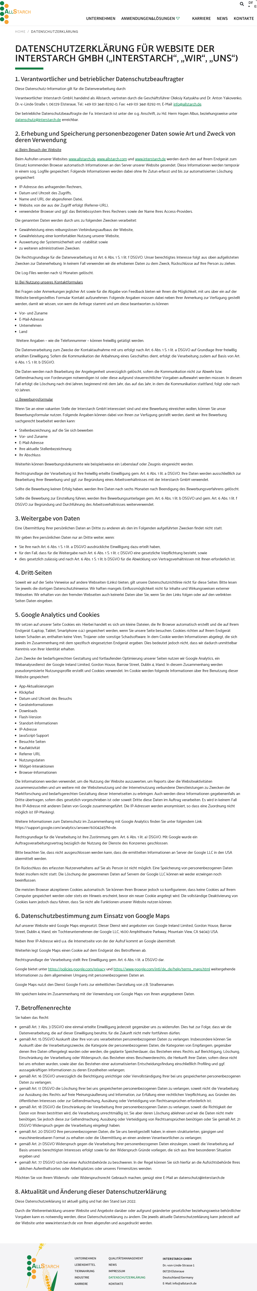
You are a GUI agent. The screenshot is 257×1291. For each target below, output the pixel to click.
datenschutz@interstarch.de (38, 120)
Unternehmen (100, 18)
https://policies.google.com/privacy (76, 969)
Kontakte (244, 18)
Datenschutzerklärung (127, 1277)
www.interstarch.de (150, 159)
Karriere (201, 18)
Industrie (82, 1277)
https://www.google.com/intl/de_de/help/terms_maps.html (162, 969)
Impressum (117, 1271)
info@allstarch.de (187, 104)
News (222, 18)
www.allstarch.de (82, 159)
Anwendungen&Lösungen (148, 18)
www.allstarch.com (112, 159)
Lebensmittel (85, 1265)
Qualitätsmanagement (126, 1258)
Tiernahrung (84, 1271)
